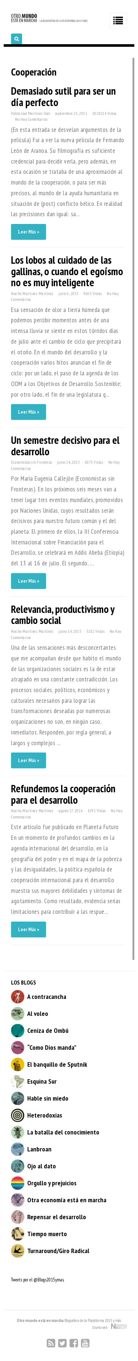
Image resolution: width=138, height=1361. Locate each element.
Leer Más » (28, 232)
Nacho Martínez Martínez (32, 293)
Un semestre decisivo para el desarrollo (65, 445)
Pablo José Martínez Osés (30, 113)
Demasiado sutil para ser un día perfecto (63, 96)
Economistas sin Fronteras (31, 462)
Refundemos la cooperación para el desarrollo (63, 794)
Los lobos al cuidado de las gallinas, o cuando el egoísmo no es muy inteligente (67, 271)
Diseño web (109, 1326)
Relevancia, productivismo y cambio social (62, 614)
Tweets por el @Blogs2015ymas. (37, 1280)
